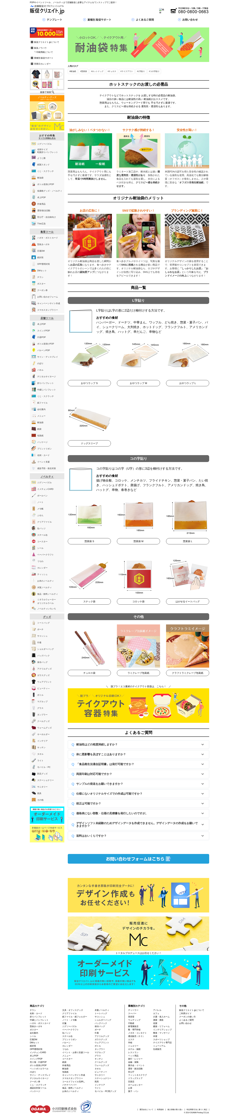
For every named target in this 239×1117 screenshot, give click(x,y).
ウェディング (134, 1020)
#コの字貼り (154, 71)
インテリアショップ (162, 1029)
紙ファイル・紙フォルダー (74, 1017)
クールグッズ (101, 1062)
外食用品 (66, 1065)
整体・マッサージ (161, 1033)
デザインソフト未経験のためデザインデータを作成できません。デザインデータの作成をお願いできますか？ (137, 824)
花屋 (155, 1023)
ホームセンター (135, 1085)
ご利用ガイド (185, 1013)
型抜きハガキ (36, 1026)
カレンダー (67, 1046)
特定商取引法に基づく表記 (197, 1109)
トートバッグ (101, 1013)
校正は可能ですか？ (88, 803)
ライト (98, 1088)
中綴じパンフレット (39, 1020)
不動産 (131, 1023)
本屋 (155, 1036)
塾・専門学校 (134, 1029)
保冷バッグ (100, 1026)
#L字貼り (141, 71)
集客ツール (47, 231)
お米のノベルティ (70, 1091)
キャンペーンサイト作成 (73, 1075)
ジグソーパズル (69, 1026)
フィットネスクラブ (137, 1075)
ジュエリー (133, 1046)
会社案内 (34, 1033)
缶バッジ (66, 1033)
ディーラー (133, 1010)
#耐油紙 (72, 71)
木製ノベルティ (102, 1010)
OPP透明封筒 (36, 1049)
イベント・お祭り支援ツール (75, 1052)
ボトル (98, 1046)
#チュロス (112, 71)
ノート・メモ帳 (69, 1020)
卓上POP (34, 1056)
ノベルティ (47, 476)
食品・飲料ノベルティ (72, 1088)
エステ (131, 1039)
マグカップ (100, 1052)
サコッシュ (100, 1017)
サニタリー (100, 1075)
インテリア (100, 1085)
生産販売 (157, 1049)
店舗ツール (47, 318)
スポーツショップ (161, 1039)
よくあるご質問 (186, 1020)
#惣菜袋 (83, 71)
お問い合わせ (185, 1023)
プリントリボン (69, 1039)
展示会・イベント (136, 1065)
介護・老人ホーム (161, 1017)
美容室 (131, 1017)
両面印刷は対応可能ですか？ (94, 774)
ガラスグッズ (101, 1039)
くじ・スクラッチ (38, 1085)
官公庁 (131, 1072)
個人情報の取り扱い (175, 1109)
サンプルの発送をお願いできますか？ (99, 783)
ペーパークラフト (70, 1029)
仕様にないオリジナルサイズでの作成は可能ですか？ (109, 793)
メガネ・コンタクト (137, 1033)
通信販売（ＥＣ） (136, 1036)
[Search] (114, 10)
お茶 (130, 1088)
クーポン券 (35, 1081)
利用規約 (160, 1109)
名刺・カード (36, 1013)
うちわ (65, 1049)
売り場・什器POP (38, 1062)
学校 (130, 1042)
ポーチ (98, 1029)
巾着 (97, 1033)
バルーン (66, 1042)
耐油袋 (65, 1068)
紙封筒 (33, 1046)
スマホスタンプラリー (72, 1078)
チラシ (33, 1010)
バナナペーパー (69, 1085)
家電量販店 (133, 1026)
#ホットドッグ (97, 71)
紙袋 (64, 1062)
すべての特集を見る (47, 138)
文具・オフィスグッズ (72, 1010)
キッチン (99, 1059)
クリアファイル (69, 1013)
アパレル (157, 1010)
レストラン (133, 1052)
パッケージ (35, 1091)
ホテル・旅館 (134, 1049)
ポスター (34, 1029)
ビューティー (101, 1072)
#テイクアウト (127, 71)
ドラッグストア (135, 1078)
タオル (98, 1068)
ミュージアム (159, 1046)
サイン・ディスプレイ (40, 1075)
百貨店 (131, 1081)
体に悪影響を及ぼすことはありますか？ (101, 754)
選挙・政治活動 (135, 1068)
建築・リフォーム (161, 1026)
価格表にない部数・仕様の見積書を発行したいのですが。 (112, 813)
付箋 (64, 1023)
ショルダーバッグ (103, 1020)
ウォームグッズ (102, 1065)
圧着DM (33, 1039)
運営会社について (146, 1109)
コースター (67, 1059)
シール (33, 1036)
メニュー (66, 1056)
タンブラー (100, 1049)
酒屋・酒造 (158, 1020)
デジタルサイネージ (39, 1078)
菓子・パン (133, 1091)
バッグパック (101, 1023)
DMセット (34, 1042)
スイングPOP (36, 1059)
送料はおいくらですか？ (91, 835)
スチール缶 (67, 1036)
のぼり (33, 1072)
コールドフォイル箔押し (73, 1081)
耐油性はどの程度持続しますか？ (97, 744)
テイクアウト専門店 (162, 1042)
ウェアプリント (102, 1042)
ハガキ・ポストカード (40, 1023)
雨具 (97, 1081)
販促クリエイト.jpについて (191, 1010)
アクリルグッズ (102, 1036)
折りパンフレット (38, 1017)
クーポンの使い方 (187, 1017)
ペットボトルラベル (39, 1068)
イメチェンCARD (38, 1052)
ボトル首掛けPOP (38, 1065)
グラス (98, 1056)
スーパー (132, 1013)
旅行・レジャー (135, 1059)
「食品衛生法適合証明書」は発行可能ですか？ (105, 764)
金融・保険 (133, 1062)
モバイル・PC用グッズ (105, 1091)
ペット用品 (133, 1056)
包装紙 (65, 1072)
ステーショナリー (103, 1078)
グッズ (47, 616)
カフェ (156, 1013)
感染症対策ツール (38, 1088)
